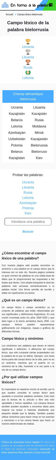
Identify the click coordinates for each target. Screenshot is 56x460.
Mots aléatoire (25, 452)
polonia (28, 208)
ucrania (28, 44)
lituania (28, 54)
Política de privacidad (12, 442)
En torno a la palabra (31, 5)
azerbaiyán (28, 203)
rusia (28, 64)
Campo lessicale (41, 452)
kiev (28, 213)
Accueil (9, 14)
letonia (28, 75)
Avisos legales (32, 442)
